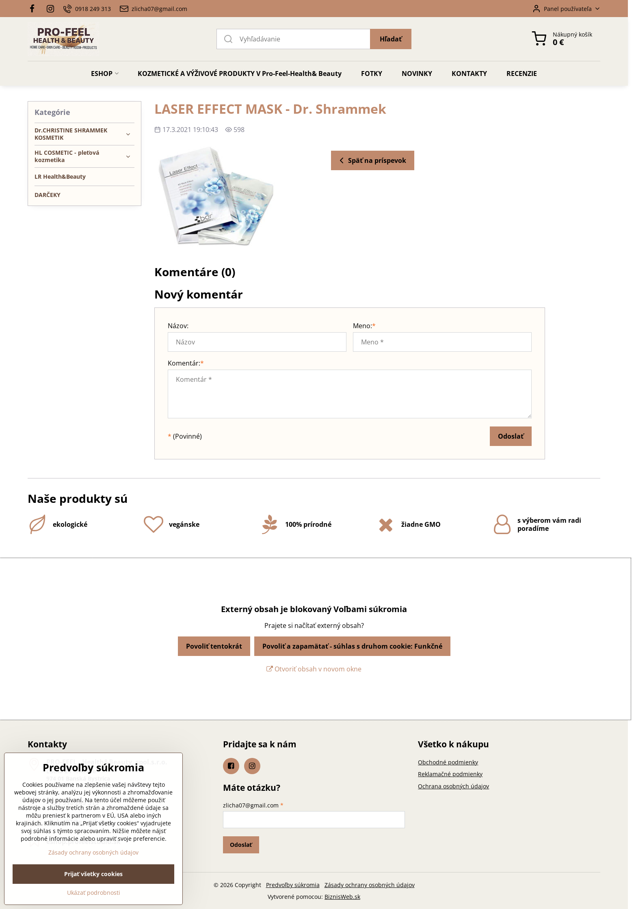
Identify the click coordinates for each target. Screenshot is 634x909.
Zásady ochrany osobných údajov (370, 885)
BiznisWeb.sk (342, 896)
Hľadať (391, 39)
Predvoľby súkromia (293, 885)
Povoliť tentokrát (214, 646)
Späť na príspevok (371, 160)
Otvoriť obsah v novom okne (313, 668)
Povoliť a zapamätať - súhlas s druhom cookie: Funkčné (352, 646)
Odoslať (511, 436)
